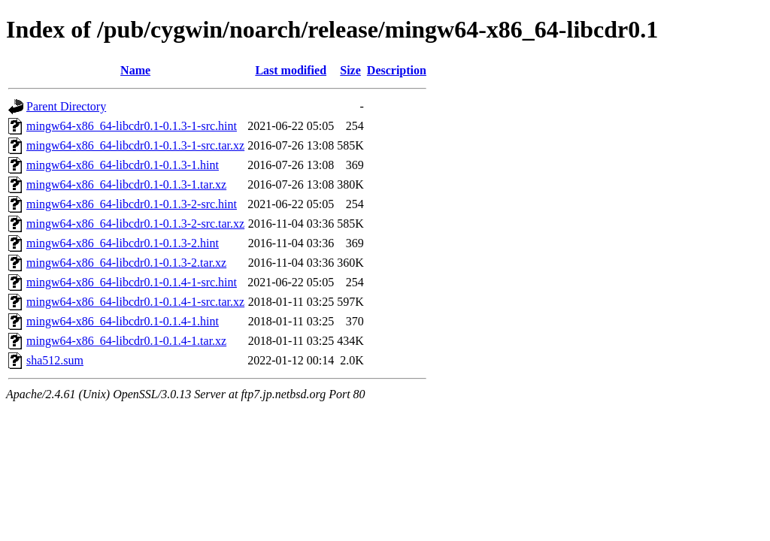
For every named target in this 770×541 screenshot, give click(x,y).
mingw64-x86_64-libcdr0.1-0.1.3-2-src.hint (131, 204)
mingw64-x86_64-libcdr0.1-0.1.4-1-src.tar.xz (135, 301)
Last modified (290, 70)
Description (396, 70)
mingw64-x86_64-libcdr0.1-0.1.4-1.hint (122, 321)
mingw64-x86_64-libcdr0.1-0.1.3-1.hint (122, 165)
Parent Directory (66, 106)
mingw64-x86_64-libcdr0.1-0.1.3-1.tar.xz (126, 184)
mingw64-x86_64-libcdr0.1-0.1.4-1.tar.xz (126, 340)
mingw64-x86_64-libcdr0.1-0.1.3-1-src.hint (131, 125)
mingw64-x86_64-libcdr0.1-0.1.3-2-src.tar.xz (135, 223)
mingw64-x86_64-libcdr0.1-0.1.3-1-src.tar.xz (135, 145)
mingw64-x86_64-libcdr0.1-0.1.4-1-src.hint (131, 282)
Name (135, 70)
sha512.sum (54, 360)
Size (350, 70)
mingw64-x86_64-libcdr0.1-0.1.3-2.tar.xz (126, 262)
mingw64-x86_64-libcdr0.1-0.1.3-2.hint (122, 243)
